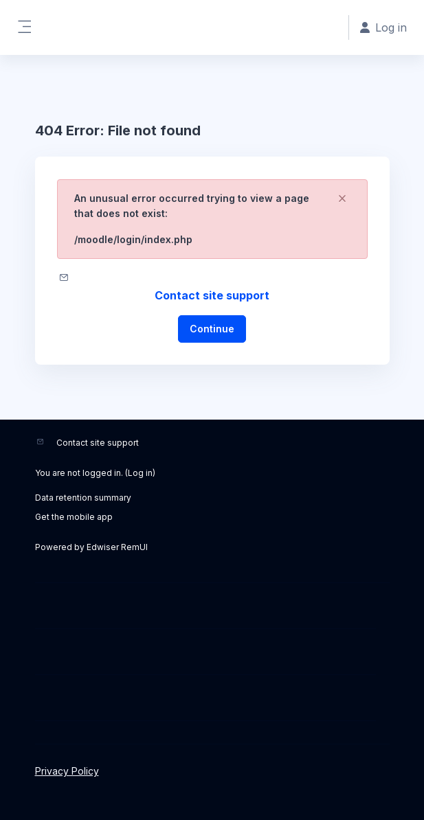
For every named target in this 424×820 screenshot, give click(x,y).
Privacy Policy (67, 771)
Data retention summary (83, 497)
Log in (140, 473)
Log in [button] (383, 27)
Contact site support (212, 295)
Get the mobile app (74, 517)
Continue (212, 328)
